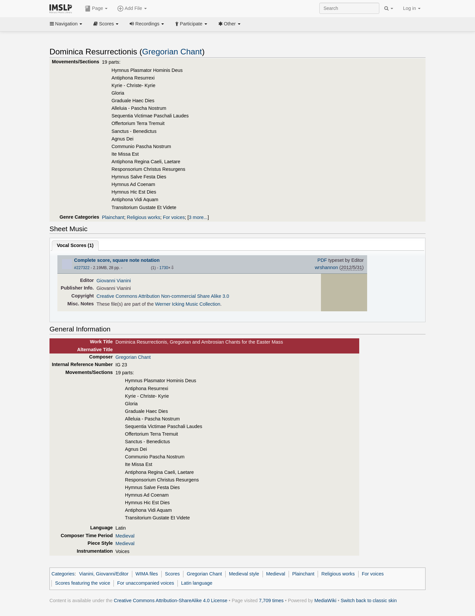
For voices (174, 217)
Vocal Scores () (75, 245)
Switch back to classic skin (369, 600)
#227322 (82, 267)
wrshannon (326, 267)
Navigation (66, 23)
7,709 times (271, 600)
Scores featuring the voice (82, 583)
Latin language (196, 583)
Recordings (147, 23)
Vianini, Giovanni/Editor (104, 573)
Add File (131, 9)
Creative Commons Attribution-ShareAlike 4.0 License (170, 600)
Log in (412, 8)
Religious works (143, 217)
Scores (105, 23)
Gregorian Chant (172, 51)
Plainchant (113, 217)
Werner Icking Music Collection (187, 304)
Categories (63, 573)
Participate (191, 23)
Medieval (125, 536)
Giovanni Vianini (114, 280)
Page (96, 9)
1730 (163, 267)
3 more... (198, 217)
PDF (322, 260)
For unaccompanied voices (145, 583)
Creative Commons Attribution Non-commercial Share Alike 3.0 (163, 296)
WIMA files (147, 573)
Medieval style (244, 573)
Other (229, 23)
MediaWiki (325, 600)
